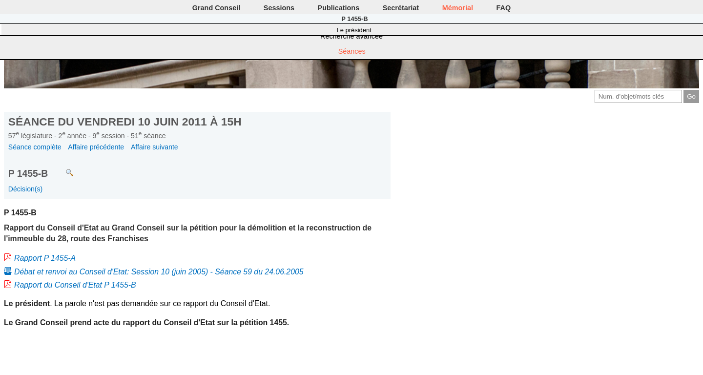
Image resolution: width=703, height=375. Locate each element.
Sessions (279, 8)
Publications (339, 8)
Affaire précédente (96, 147)
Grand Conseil (216, 8)
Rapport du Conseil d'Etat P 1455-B (75, 285)
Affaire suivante (154, 147)
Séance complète (35, 147)
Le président (354, 30)
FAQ (503, 8)
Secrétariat (401, 8)
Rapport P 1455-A (45, 258)
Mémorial (457, 8)
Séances (352, 51)
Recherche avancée (351, 36)
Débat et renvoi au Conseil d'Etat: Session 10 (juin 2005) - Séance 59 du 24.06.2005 (159, 272)
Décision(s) (25, 189)
